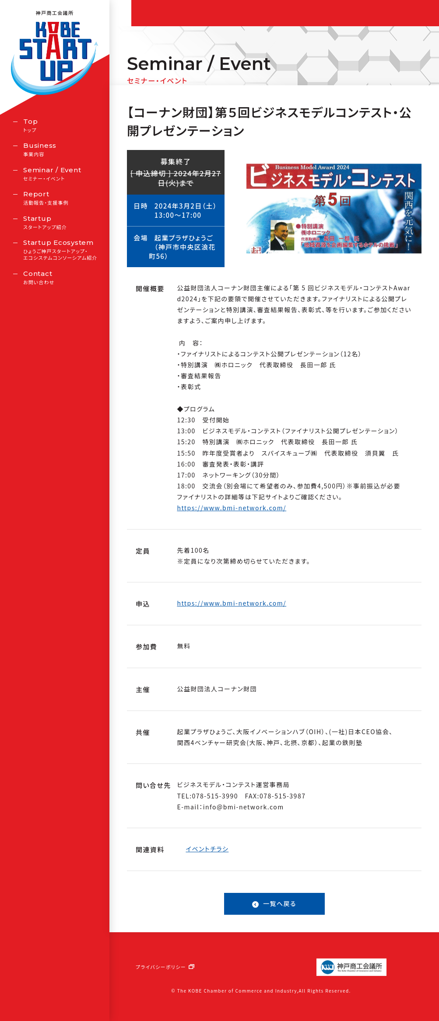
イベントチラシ (207, 848)
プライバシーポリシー (161, 966)
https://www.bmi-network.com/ (231, 507)
